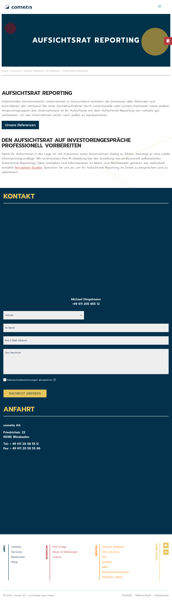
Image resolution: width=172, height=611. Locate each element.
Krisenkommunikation (115, 572)
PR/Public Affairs (112, 577)
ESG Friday (59, 547)
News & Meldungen (65, 552)
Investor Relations (34, 71)
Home (5, 71)
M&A (105, 567)
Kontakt (127, 595)
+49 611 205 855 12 (86, 303)
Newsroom (18, 557)
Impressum (162, 595)
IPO (104, 557)
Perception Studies (28, 167)
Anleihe (107, 562)
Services (16, 71)
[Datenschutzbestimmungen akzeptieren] (54, 380)
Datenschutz (143, 595)
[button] (159, 6)
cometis (16, 547)
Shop (14, 562)
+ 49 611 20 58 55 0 (24, 443)
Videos (57, 557)
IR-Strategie (53, 71)
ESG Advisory (111, 552)
